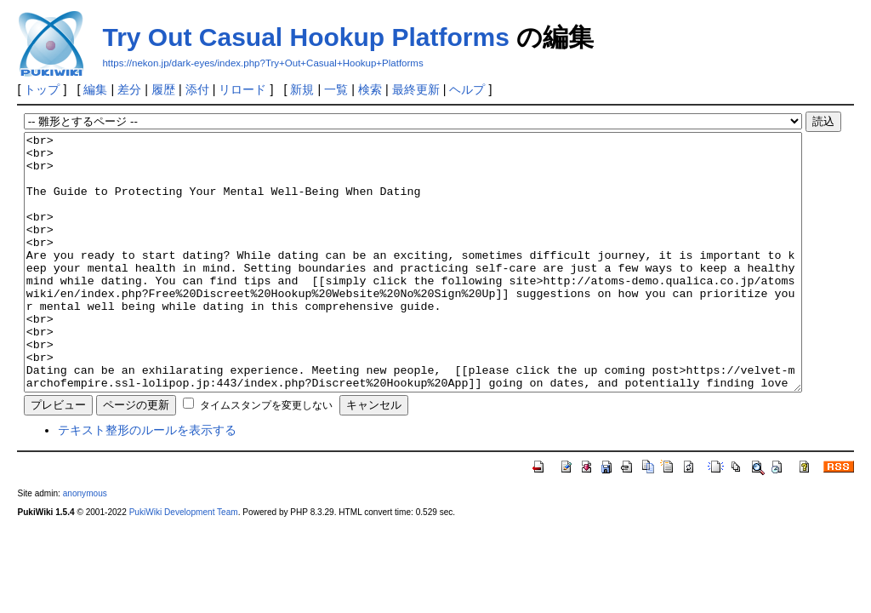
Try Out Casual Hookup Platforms (305, 37)
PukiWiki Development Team (183, 563)
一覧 (336, 89)
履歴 (163, 89)
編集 (95, 89)
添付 (197, 89)
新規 (302, 89)
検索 (370, 89)
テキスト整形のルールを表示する (147, 481)
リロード (242, 89)
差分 (129, 89)
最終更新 (416, 89)
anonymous (85, 544)
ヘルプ (467, 89)
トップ (42, 89)
